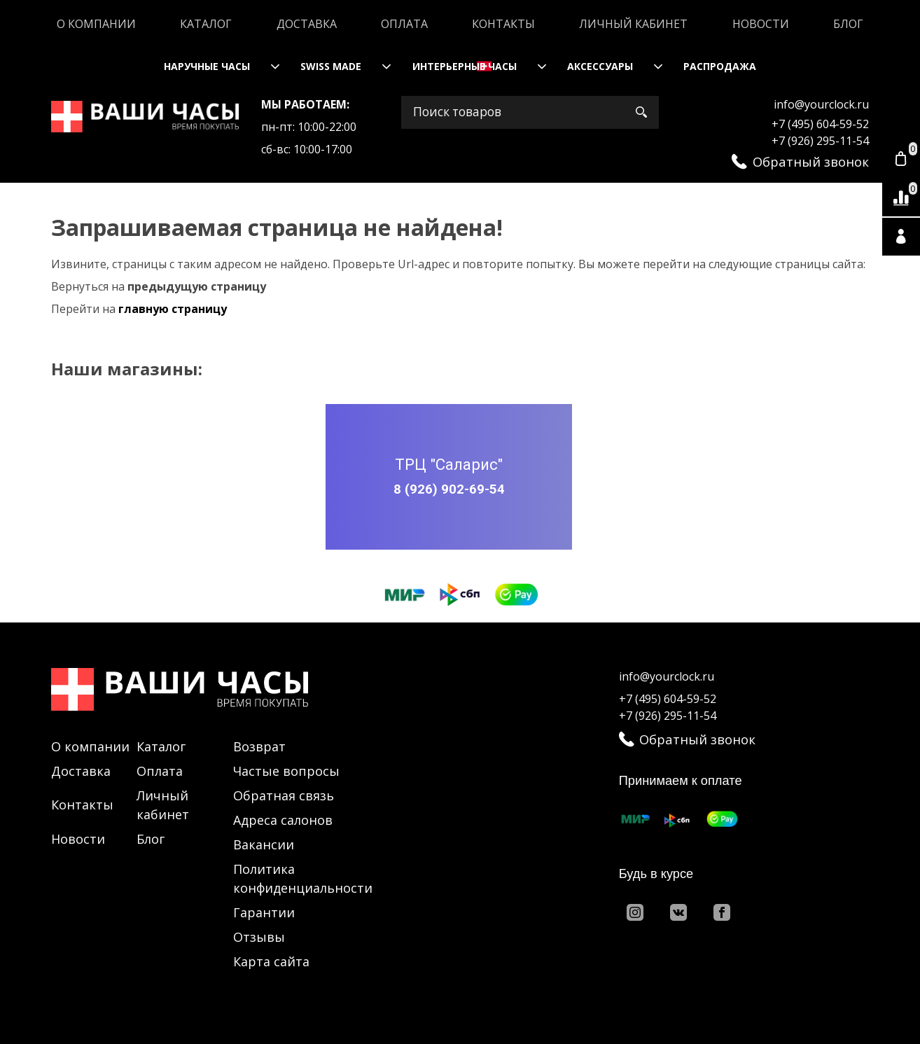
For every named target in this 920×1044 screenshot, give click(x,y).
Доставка (307, 24)
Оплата (404, 24)
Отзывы (259, 936)
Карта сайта (271, 961)
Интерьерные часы (464, 66)
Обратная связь (283, 795)
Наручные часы (207, 66)
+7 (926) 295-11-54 (820, 140)
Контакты (503, 24)
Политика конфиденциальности (302, 878)
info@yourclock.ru (821, 104)
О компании (96, 24)
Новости (760, 24)
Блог (848, 24)
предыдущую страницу (196, 286)
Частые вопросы (286, 771)
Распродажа (719, 66)
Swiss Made (330, 66)
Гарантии (264, 912)
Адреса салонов (283, 820)
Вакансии (263, 844)
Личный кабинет (633, 24)
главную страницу (172, 308)
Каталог (206, 24)
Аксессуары (600, 66)
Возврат (259, 746)
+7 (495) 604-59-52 (820, 124)
